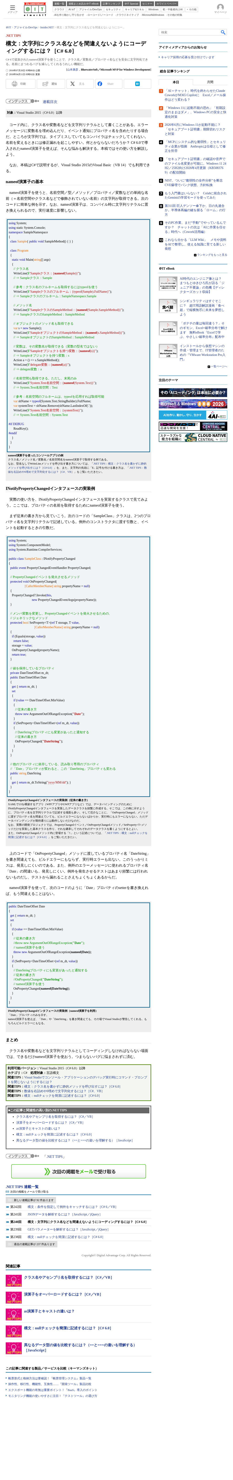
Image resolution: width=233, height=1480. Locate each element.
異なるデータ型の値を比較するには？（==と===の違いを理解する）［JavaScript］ (75, 1140)
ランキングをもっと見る (212, 254)
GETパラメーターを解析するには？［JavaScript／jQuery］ (69, 1229)
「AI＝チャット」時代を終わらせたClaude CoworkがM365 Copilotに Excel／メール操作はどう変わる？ (195, 95)
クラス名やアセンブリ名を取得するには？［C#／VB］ (55, 1116)
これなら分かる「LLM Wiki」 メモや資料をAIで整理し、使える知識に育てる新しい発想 (195, 244)
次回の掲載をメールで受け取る (29, 1191)
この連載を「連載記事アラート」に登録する (78, 1171)
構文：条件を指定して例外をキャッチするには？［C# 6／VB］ (73, 1207)
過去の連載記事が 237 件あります (34, 1244)
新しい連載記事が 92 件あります (34, 1200)
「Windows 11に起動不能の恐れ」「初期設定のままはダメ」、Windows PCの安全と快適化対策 (195, 112)
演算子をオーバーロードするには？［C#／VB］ (50, 1122)
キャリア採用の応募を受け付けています (187, 57)
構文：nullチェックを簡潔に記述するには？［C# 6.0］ (63, 1095)
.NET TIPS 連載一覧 (22, 1187)
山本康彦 (72, 69)
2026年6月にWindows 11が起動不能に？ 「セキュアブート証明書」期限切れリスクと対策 (195, 129)
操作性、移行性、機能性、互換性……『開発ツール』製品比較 (49, 1384)
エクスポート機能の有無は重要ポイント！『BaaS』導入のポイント (53, 1390)
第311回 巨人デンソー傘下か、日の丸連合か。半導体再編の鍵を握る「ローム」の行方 (195, 210)
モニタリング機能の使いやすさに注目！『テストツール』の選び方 (52, 1396)
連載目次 (50, 102)
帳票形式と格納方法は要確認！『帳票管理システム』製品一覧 (49, 1378)
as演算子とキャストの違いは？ (38, 1128)
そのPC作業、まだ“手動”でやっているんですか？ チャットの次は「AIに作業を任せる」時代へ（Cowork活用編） (195, 227)
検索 (223, 32)
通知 (54, 83)
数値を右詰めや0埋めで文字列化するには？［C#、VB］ (64, 1091)
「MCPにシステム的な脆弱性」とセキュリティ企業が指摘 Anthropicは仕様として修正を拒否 (195, 146)
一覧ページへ (219, 366)
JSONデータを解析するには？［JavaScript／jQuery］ (65, 1214)
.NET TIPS (54, 1157)
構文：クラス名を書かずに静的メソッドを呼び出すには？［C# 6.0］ (73, 1086)
